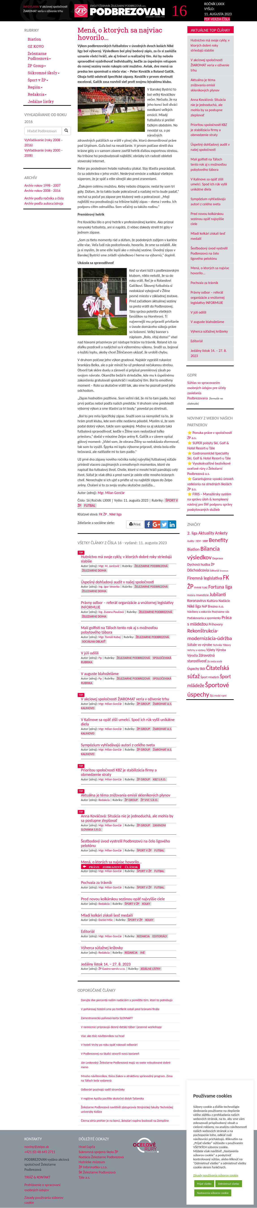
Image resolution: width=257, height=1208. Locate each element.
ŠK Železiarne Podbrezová (97, 1172)
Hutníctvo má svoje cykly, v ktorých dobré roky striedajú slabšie (210, 45)
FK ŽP (103, 514)
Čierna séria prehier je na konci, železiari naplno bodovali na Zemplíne (125, 1121)
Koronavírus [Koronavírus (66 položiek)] (196, 600)
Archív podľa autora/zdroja (43, 203)
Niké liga (115, 514)
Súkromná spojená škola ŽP (98, 1152)
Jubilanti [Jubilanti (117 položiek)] (218, 594)
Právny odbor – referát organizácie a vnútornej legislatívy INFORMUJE (208, 297)
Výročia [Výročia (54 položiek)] (192, 655)
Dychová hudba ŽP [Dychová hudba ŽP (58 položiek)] (200, 564)
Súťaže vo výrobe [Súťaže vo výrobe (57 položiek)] (199, 645)
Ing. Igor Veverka (109, 587)
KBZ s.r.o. (159, 779)
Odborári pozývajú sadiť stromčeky (103, 1089)
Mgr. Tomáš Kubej (110, 637)
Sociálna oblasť (93, 641)
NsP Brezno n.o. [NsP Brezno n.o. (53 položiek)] (213, 606)
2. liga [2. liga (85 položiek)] (192, 533)
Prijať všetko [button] (204, 1183)
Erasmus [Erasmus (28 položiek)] (224, 570)
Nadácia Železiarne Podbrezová (101, 1157)
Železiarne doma (94, 570)
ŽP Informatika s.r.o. (93, 1167)
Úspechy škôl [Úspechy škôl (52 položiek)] (196, 669)
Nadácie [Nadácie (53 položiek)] (224, 601)
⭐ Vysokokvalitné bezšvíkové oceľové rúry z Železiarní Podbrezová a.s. (209, 468)
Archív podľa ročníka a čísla (44, 198)
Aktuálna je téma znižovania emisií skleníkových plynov (205, 85)
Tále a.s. (84, 1177)
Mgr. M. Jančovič (109, 566)
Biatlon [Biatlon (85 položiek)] (193, 549)
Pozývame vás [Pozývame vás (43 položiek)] (220, 612)
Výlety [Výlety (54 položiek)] (210, 650)
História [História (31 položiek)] (191, 595)
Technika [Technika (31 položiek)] (217, 645)
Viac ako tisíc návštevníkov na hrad (102, 1036)
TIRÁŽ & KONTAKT (37, 1177)
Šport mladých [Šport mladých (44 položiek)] (210, 677)
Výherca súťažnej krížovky (209, 331)
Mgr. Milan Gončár (111, 493)
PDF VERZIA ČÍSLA (217, 19)
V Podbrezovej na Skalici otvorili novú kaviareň (110, 1054)
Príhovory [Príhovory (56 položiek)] (216, 624)
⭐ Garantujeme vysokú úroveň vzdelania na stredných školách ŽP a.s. (210, 484)
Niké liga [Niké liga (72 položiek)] (194, 606)
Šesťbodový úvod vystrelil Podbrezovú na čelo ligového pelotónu (209, 253)
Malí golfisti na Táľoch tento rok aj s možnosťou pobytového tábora (209, 164)
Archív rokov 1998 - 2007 (42, 185)
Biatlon (34, 39)
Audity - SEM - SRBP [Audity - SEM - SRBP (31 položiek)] (197, 541)
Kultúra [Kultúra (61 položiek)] (212, 600)
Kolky (146, 904)
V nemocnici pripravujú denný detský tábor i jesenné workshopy (121, 1027)
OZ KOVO (36, 46)
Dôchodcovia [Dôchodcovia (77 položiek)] (198, 570)
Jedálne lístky (41, 101)
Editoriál (197, 341)
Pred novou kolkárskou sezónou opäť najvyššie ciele (207, 219)
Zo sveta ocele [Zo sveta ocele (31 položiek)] (214, 661)
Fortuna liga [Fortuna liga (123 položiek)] (220, 587)
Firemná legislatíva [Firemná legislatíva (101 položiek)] (204, 578)
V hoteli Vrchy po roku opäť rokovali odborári (109, 1045)
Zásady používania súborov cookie (215, 1175)
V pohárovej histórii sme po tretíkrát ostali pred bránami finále (120, 1009)
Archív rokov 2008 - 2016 (42, 190)
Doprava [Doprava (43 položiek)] (217, 558)
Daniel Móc (106, 920)
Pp (100, 658)
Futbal (89, 505)
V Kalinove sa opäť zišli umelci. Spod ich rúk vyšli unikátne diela (209, 184)
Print (135, 524)
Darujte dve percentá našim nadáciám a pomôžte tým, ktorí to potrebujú (127, 1000)
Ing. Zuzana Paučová (111, 612)
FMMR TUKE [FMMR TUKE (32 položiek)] (201, 587)
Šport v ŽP (38, 80)
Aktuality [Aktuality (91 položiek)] (206, 533)
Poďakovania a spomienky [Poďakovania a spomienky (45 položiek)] (204, 618)
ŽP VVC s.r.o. (149, 800)
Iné (142, 953)
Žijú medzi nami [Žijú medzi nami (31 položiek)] (218, 695)
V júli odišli (198, 312)
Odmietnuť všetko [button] (228, 1183)
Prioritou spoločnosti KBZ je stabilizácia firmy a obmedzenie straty (209, 130)
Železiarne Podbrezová (39, 56)
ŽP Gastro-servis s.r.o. (112, 969)
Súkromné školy (44, 72)
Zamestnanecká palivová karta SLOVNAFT (107, 1018)
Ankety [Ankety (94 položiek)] (221, 533)
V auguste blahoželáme (207, 322)
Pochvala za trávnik (204, 283)
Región (35, 87)
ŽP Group (37, 65)
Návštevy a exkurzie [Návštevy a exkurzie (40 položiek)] (199, 612)
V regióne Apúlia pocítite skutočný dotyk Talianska (112, 1098)
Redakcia (37, 94)
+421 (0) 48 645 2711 (39, 1152)
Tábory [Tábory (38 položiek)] (227, 645)
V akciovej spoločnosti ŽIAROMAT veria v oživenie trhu (210, 65)
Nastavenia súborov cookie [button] (213, 1193)
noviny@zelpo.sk (36, 1147)
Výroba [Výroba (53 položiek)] (221, 650)
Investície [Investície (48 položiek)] (202, 595)
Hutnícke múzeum (92, 1162)
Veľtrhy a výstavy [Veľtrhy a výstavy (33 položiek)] (196, 650)
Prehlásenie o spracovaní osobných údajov (42, 1187)
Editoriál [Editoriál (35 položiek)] (214, 570)
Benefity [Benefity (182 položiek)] (218, 540)
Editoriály (159, 936)
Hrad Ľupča (87, 1147)
